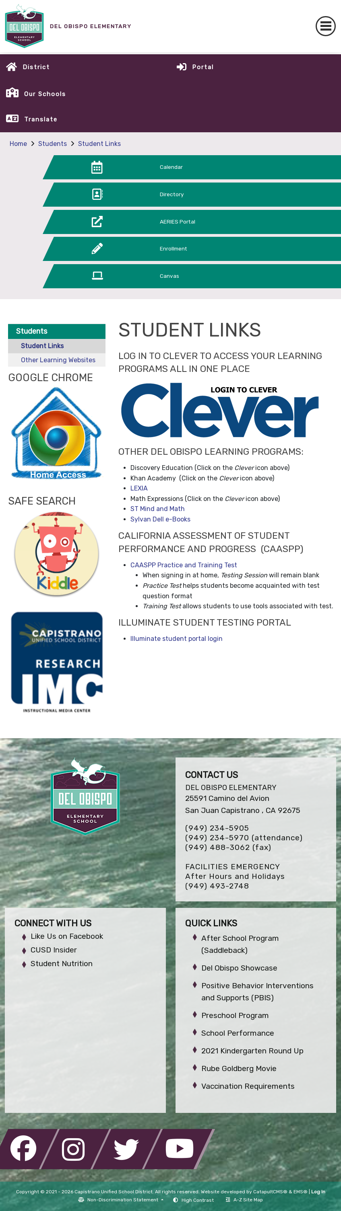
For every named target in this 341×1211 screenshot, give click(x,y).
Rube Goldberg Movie (239, 1068)
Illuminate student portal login (176, 638)
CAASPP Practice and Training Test (183, 565)
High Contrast (198, 1200)
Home (18, 144)
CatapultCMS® (270, 1192)
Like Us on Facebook (67, 936)
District (36, 67)
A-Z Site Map (244, 1200)
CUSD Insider (54, 949)
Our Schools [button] (45, 94)
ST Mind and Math (157, 509)
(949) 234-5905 (217, 828)
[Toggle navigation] (325, 26)
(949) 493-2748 (217, 886)
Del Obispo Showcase (239, 968)
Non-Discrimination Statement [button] (123, 1200)
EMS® (300, 1192)
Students (52, 144)
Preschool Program (235, 1015)
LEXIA (139, 488)
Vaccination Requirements (248, 1086)
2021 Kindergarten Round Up (252, 1050)
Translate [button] (41, 119)
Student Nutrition (62, 963)
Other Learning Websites (58, 360)
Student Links (99, 144)
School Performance (237, 1033)
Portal (203, 67)
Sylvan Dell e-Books (160, 519)
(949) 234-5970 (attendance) (244, 837)
